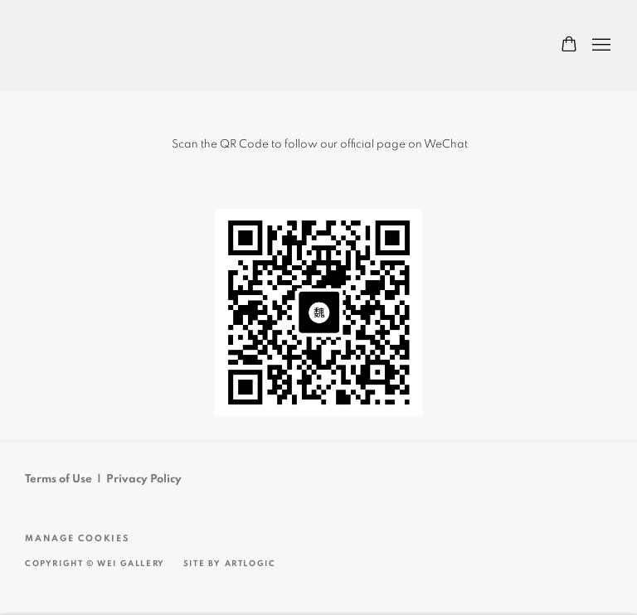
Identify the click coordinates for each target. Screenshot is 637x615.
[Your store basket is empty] (569, 45)
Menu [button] (599, 45)
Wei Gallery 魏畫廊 (83, 45)
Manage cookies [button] (77, 538)
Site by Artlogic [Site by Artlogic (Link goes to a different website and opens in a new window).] (229, 563)
